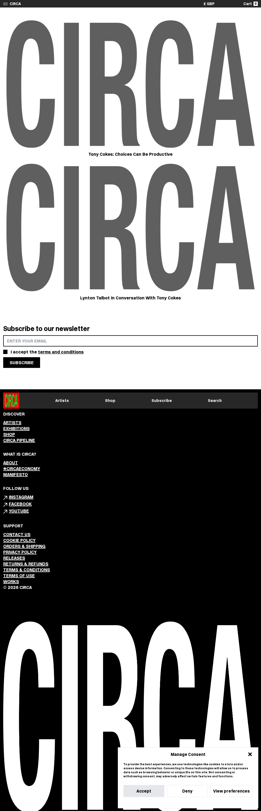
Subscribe (161, 400)
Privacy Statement (197, 802)
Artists (62, 400)
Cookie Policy (171, 802)
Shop (110, 400)
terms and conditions (61, 352)
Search (215, 400)
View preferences (231, 791)
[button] (250, 754)
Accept (144, 791)
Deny (187, 791)
